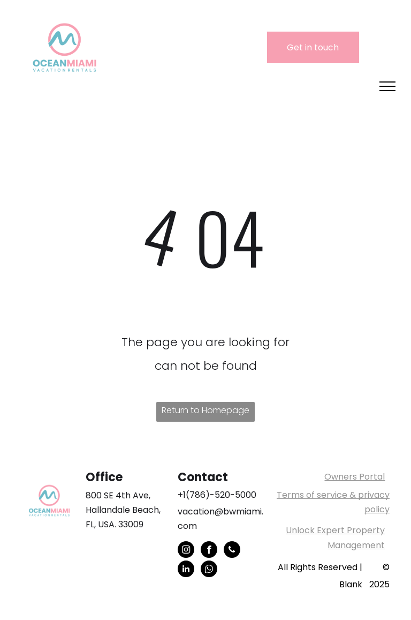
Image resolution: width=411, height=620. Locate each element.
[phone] (232, 551)
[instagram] (186, 551)
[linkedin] (186, 570)
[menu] (387, 86)
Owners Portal (354, 476)
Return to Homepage (205, 410)
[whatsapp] (209, 570)
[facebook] (209, 551)
